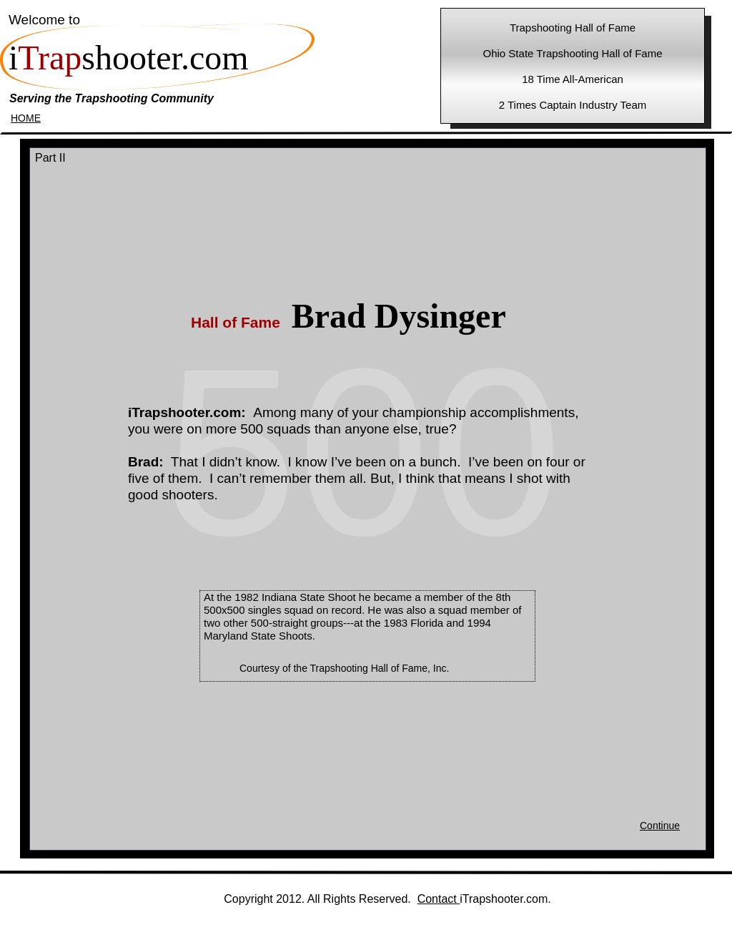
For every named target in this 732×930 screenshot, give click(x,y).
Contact (438, 899)
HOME (26, 118)
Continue (660, 825)
